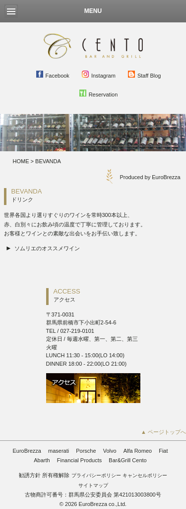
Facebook (52, 75)
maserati (58, 451)
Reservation (98, 94)
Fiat (163, 451)
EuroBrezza (26, 451)
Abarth (42, 460)
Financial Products (79, 460)
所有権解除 (55, 475)
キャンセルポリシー (145, 475)
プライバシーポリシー (96, 475)
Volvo (110, 451)
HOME (21, 161)
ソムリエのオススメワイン (47, 248)
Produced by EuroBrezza (150, 177)
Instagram (99, 75)
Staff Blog (144, 75)
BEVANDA (48, 161)
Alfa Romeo (138, 451)
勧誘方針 (30, 475)
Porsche (86, 451)
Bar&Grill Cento (127, 460)
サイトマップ (93, 485)
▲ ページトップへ (163, 432)
